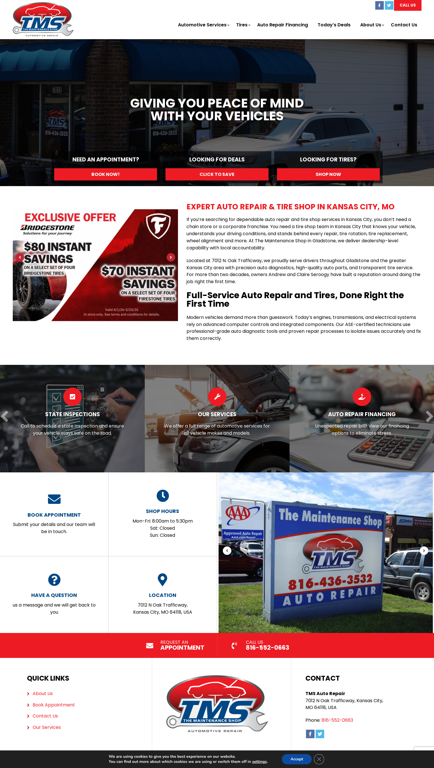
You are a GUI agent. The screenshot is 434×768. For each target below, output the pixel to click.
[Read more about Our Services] (217, 418)
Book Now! (105, 174)
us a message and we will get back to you (54, 594)
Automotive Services (202, 25)
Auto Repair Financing (282, 25)
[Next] (171, 257)
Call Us (408, 5)
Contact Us (404, 25)
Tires (242, 25)
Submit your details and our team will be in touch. (54, 514)
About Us (370, 25)
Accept (299, 759)
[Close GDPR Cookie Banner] (322, 759)
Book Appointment (54, 705)
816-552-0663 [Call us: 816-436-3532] (337, 720)
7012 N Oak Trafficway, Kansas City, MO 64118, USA (162, 594)
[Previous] (20, 257)
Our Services (47, 727)
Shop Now (328, 174)
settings (261, 761)
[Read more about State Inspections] (72, 418)
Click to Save (217, 174)
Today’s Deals (334, 25)
